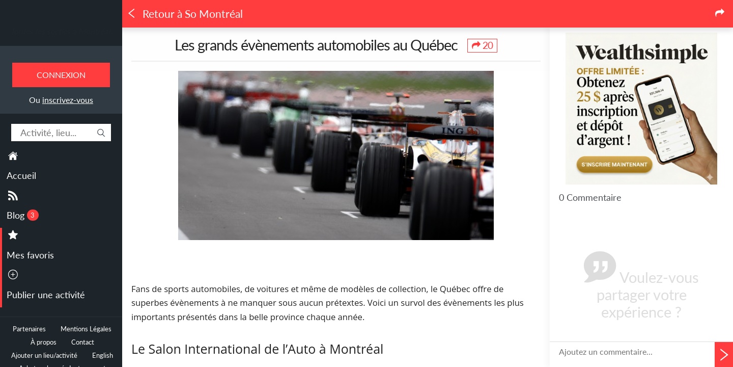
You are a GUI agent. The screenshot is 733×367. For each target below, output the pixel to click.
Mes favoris (30, 254)
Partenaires (29, 329)
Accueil (21, 175)
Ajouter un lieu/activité (44, 355)
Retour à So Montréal (185, 14)
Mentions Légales (86, 329)
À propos (44, 342)
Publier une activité (46, 294)
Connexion (61, 75)
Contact (82, 342)
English (102, 355)
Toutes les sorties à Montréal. (61, 31)
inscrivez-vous (67, 99)
